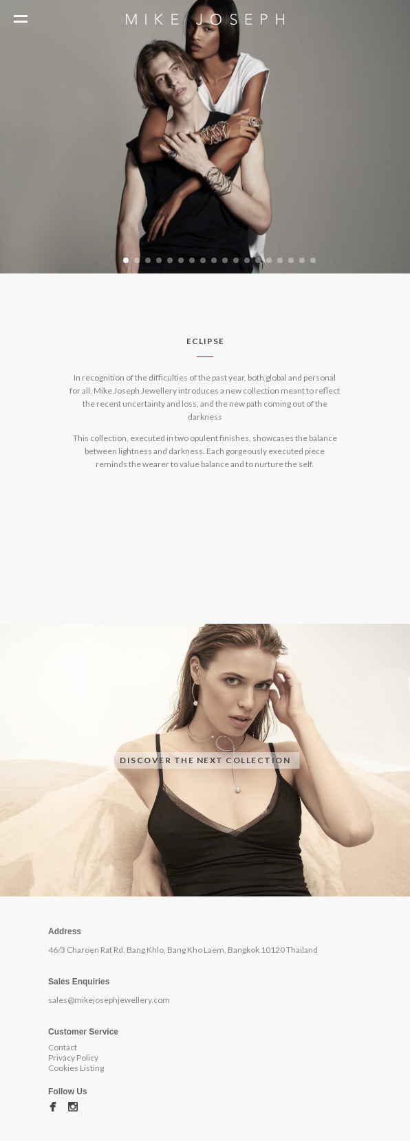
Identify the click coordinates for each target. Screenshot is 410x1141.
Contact (62, 1047)
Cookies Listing (76, 1068)
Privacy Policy (73, 1057)
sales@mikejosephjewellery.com (109, 1000)
